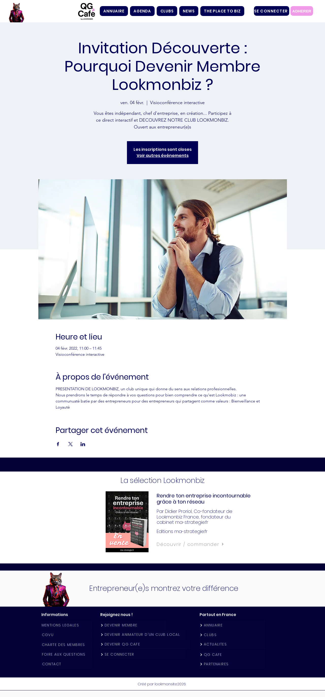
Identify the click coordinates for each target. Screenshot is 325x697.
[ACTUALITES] (232, 644)
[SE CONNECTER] (271, 11)
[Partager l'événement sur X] (70, 444)
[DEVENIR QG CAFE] (145, 644)
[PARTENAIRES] (232, 664)
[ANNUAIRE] (232, 625)
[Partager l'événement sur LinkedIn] (82, 444)
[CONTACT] (66, 664)
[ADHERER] (301, 11)
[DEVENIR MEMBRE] (133, 625)
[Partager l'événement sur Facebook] (58, 444)
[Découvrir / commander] (201, 544)
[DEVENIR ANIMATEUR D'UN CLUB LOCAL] (142, 634)
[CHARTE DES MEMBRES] (66, 645)
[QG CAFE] (232, 654)
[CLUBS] (232, 635)
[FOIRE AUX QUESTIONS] (66, 654)
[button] (167, 11)
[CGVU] (66, 635)
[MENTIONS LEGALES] (66, 625)
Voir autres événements (163, 155)
